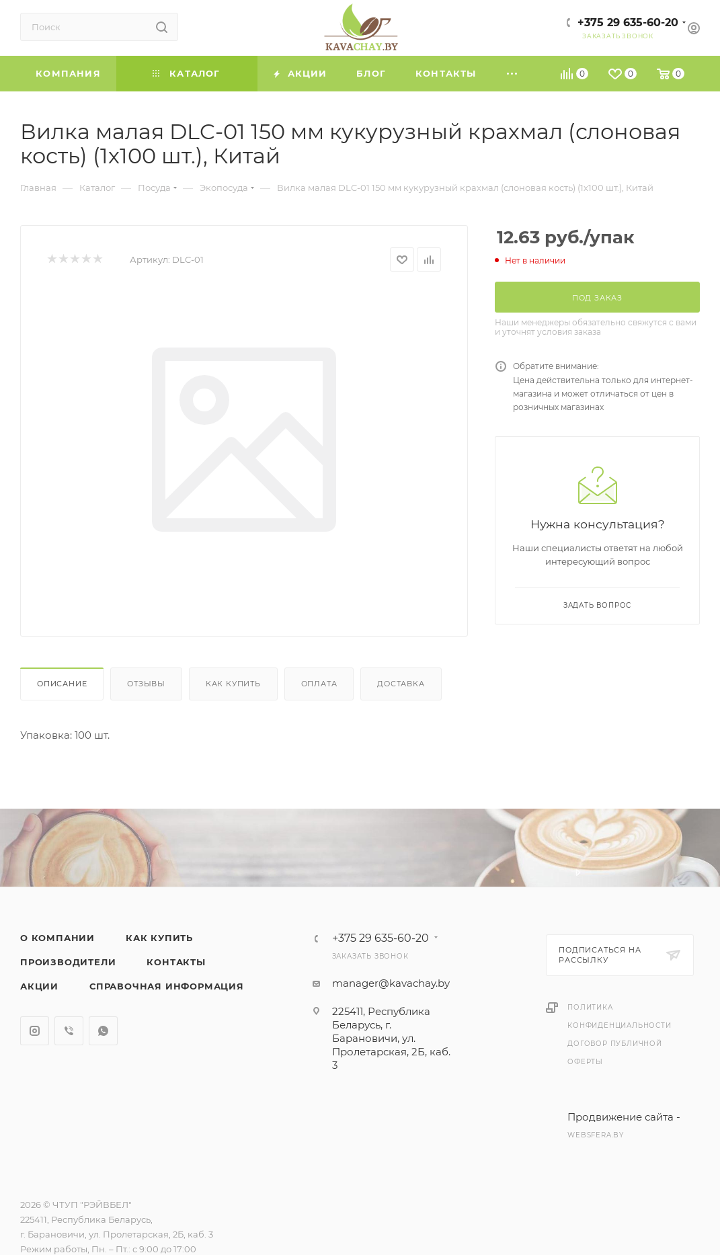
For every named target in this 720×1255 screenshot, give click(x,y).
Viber (68, 1030)
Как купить (233, 683)
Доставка (400, 683)
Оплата (319, 683)
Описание (62, 683)
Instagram (34, 1030)
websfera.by (595, 1135)
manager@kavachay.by (391, 983)
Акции (39, 986)
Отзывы (146, 683)
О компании (57, 937)
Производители (68, 962)
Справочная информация (166, 986)
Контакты (176, 962)
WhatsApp (103, 1030)
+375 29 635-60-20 (627, 22)
